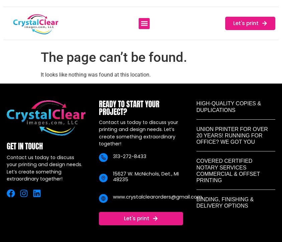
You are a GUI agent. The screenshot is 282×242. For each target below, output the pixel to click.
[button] (144, 23)
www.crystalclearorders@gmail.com (157, 196)
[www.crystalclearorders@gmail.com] (103, 198)
